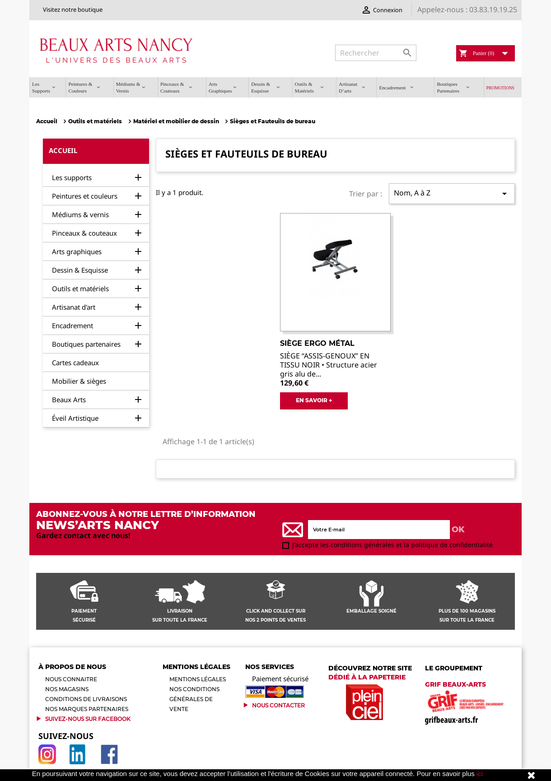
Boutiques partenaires (86, 344)
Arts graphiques (77, 251)
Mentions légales (197, 679)
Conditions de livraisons (86, 699)
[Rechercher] (375, 53)
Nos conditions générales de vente (194, 699)
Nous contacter (278, 705)
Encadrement (72, 325)
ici (479, 773)
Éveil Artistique (75, 418)
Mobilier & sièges (79, 381)
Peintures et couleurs (84, 195)
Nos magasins (67, 689)
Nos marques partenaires (86, 709)
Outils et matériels (80, 288)
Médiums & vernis (80, 214)
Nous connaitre (71, 679)
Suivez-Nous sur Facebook (88, 719)
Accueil (63, 150)
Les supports (72, 177)
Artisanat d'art (73, 306)
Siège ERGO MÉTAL (317, 343)
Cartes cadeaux (75, 362)
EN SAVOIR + (314, 400)
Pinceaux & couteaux (84, 232)
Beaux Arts (69, 399)
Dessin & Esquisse (80, 269)
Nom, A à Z (452, 193)
